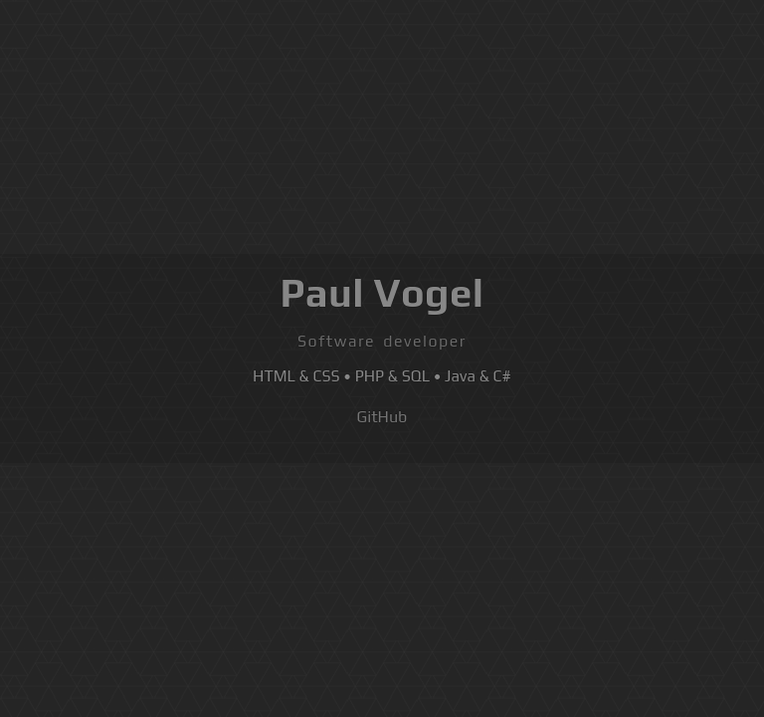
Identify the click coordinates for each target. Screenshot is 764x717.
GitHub (382, 416)
